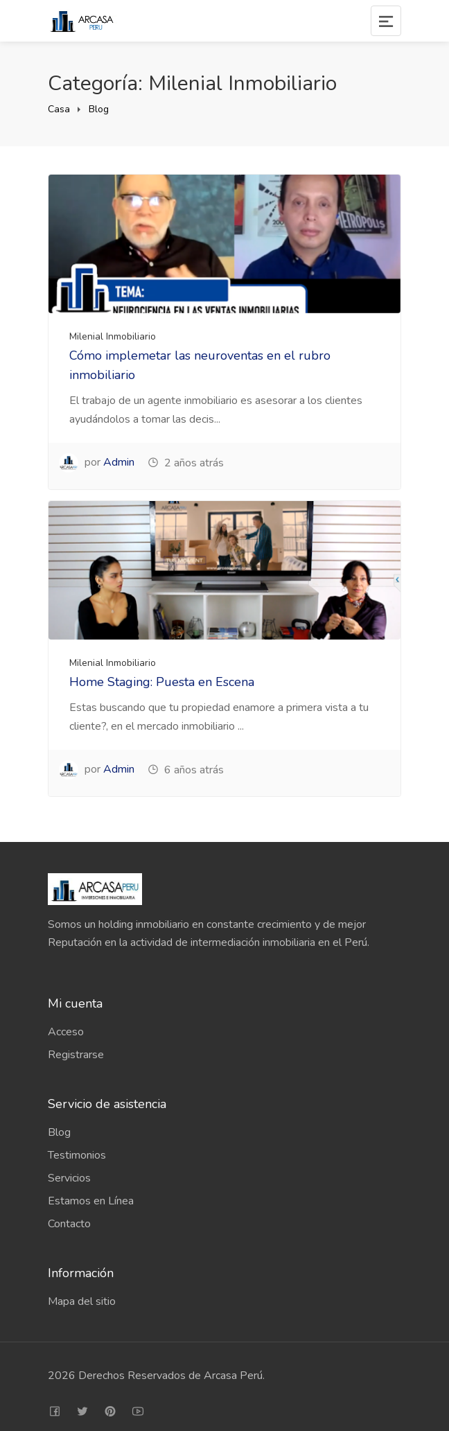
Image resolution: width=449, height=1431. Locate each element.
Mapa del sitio (82, 1301)
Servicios (69, 1178)
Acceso (66, 1031)
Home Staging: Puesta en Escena (161, 682)
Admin (118, 462)
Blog (99, 109)
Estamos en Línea (91, 1201)
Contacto (69, 1223)
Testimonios (77, 1155)
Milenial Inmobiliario (112, 336)
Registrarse (76, 1054)
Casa (59, 109)
